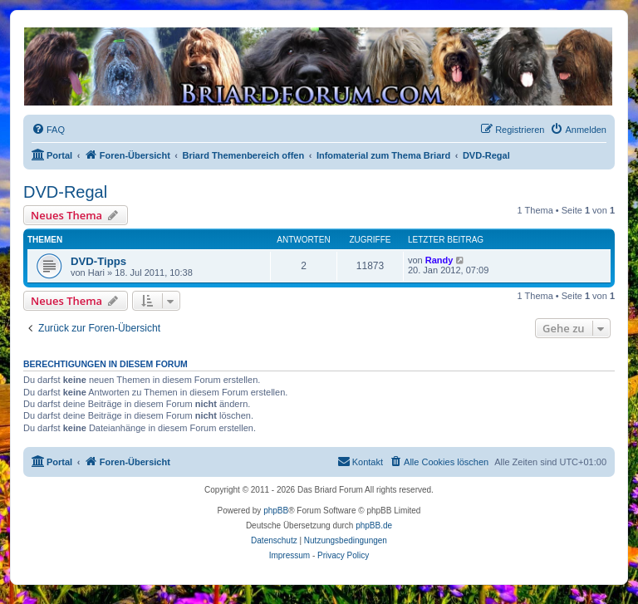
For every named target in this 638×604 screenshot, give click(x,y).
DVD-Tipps (98, 261)
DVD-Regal (65, 192)
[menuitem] (48, 130)
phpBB (275, 510)
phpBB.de (374, 525)
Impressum (289, 555)
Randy (439, 260)
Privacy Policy (343, 555)
